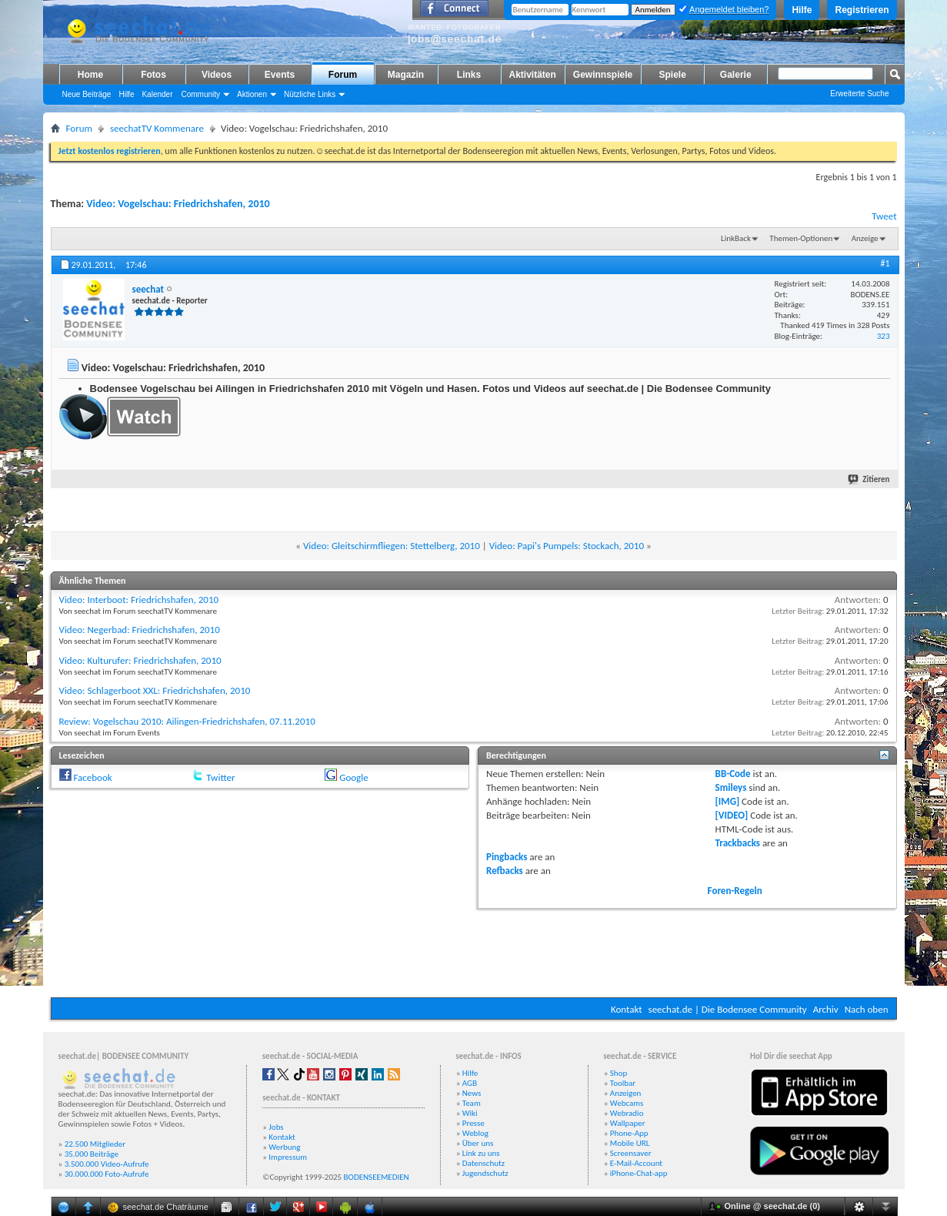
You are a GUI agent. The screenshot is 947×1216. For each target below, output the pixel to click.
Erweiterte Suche (859, 93)
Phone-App (629, 1133)
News (472, 1093)
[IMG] (727, 801)
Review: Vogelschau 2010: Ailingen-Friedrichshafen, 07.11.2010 (187, 721)
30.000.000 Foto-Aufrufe (107, 1174)
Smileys (731, 787)
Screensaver (631, 1153)
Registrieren (862, 10)
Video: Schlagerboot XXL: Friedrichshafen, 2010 (155, 690)
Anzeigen (626, 1093)
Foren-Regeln (735, 890)
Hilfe (802, 10)
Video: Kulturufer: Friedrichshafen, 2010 (140, 660)
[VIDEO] (732, 815)
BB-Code (733, 773)
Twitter (220, 777)
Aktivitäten (532, 74)
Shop (618, 1073)
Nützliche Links (309, 94)
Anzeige (865, 238)
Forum (342, 74)
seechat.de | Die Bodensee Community (728, 1009)
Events (280, 74)
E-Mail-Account (636, 1163)
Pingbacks (506, 857)
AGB (469, 1083)
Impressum (287, 1157)
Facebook (92, 777)
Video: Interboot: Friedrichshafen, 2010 (139, 599)
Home (90, 74)
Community (200, 94)
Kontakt (626, 1009)
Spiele (672, 74)
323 (883, 336)
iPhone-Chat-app (639, 1173)
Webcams (627, 1103)
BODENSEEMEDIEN (376, 1177)
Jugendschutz (485, 1173)
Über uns (478, 1143)
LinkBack (736, 238)
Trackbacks (737, 843)
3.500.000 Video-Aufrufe (107, 1164)
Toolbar (622, 1083)
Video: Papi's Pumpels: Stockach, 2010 (566, 545)
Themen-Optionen (800, 238)
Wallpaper (627, 1123)
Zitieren (869, 479)
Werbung (284, 1147)
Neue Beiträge (87, 94)
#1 (884, 263)
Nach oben (867, 1009)
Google (353, 777)
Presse (473, 1123)
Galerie (736, 74)
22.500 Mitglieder (95, 1144)
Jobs (275, 1127)
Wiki (470, 1113)
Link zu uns (481, 1153)
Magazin (406, 74)
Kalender (157, 94)
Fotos (153, 74)
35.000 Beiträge (91, 1154)
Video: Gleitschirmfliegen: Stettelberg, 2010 (391, 545)
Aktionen (252, 94)
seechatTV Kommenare (157, 128)
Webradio (627, 1113)
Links (469, 74)
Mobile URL (630, 1143)
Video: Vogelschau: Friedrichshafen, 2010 (177, 203)
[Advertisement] (474, 951)
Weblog (475, 1133)
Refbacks (504, 870)
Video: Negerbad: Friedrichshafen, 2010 (139, 629)
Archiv (826, 1009)
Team (471, 1103)
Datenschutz (483, 1163)
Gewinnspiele (602, 74)
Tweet (884, 216)
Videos (217, 74)
